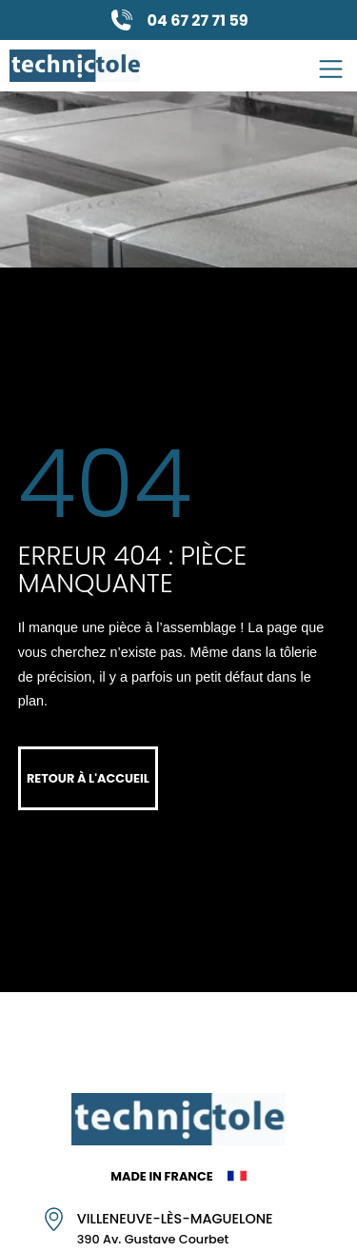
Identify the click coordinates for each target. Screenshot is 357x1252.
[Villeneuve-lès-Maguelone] (54, 1219)
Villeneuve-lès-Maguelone (175, 1218)
